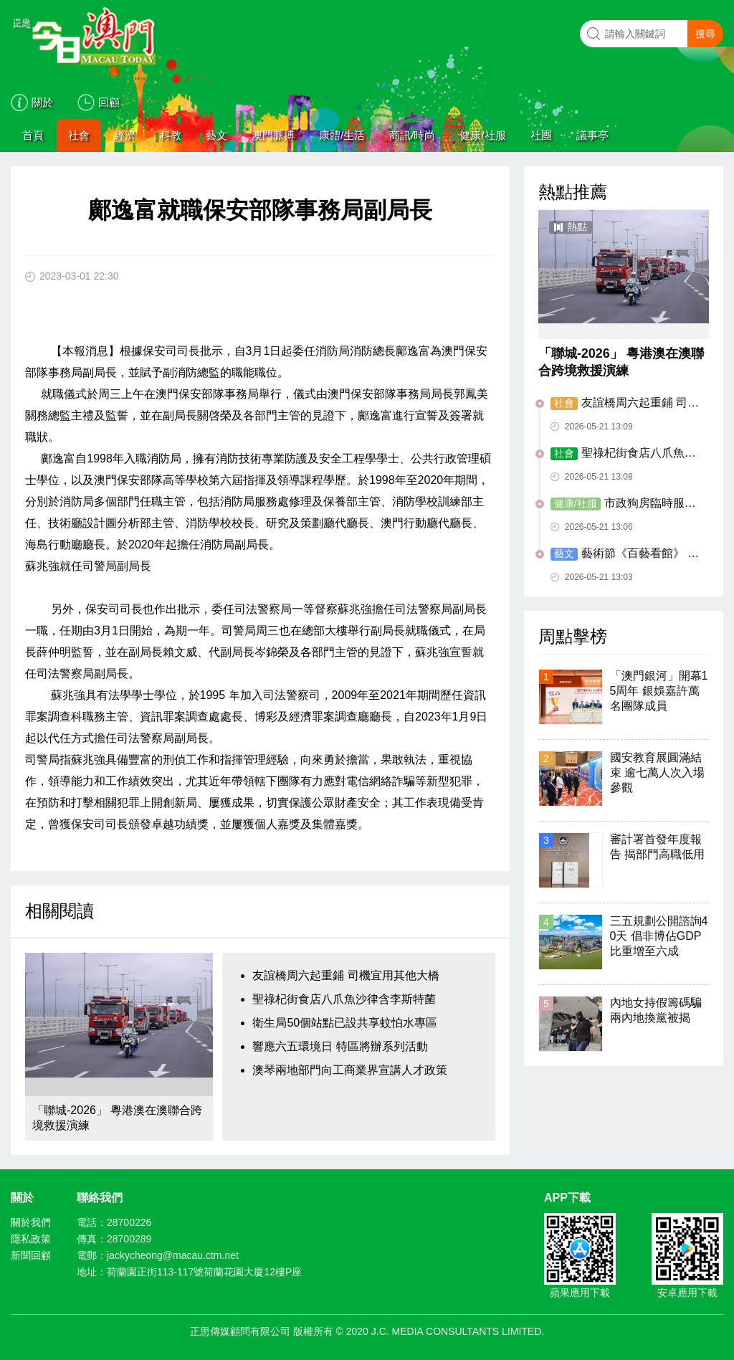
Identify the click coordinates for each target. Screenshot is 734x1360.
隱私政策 (31, 1239)
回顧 (109, 102)
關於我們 (31, 1222)
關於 (42, 102)
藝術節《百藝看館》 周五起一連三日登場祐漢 (624, 554)
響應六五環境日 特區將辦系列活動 (339, 1046)
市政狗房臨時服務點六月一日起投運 (623, 504)
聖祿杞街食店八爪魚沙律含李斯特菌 (344, 999)
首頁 (33, 135)
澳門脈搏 (273, 135)
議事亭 (592, 135)
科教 (170, 135)
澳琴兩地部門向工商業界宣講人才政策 (349, 1070)
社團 (541, 135)
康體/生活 (342, 135)
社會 (79, 135)
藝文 (216, 135)
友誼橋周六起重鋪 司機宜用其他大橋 (345, 975)
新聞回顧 (31, 1255)
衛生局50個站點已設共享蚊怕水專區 (344, 1023)
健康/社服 (482, 135)
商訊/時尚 (412, 135)
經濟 (124, 135)
